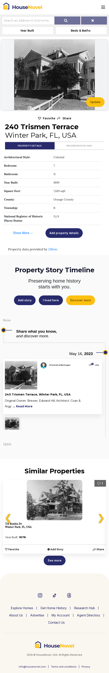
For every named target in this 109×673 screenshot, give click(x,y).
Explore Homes (22, 608)
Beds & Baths (81, 30)
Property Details (30, 145)
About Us (16, 615)
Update (95, 102)
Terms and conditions (64, 666)
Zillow (52, 249)
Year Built (27, 30)
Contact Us (56, 622)
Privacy (85, 666)
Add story (25, 300)
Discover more (80, 300)
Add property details (64, 233)
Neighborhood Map (79, 145)
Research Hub (84, 608)
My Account (60, 615)
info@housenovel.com (32, 666)
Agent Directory (88, 615)
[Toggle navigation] (103, 7)
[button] (64, 118)
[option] (54, 517)
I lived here (51, 300)
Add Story (56, 549)
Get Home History (53, 608)
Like (95, 365)
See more (54, 560)
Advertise (37, 615)
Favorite (49, 118)
